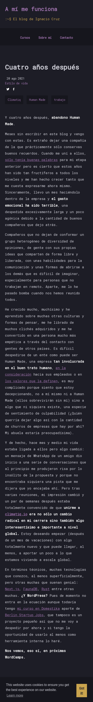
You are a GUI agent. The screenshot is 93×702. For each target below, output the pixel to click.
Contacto (66, 38)
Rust (46, 589)
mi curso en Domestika (38, 608)
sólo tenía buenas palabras (31, 159)
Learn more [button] (15, 695)
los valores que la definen (31, 381)
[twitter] (8, 89)
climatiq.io (16, 514)
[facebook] (14, 89)
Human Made (37, 100)
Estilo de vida (16, 83)
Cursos (25, 38)
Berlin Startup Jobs (24, 615)
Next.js (12, 589)
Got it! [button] (81, 690)
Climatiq (14, 100)
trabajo (59, 100)
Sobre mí (44, 38)
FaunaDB (30, 589)
